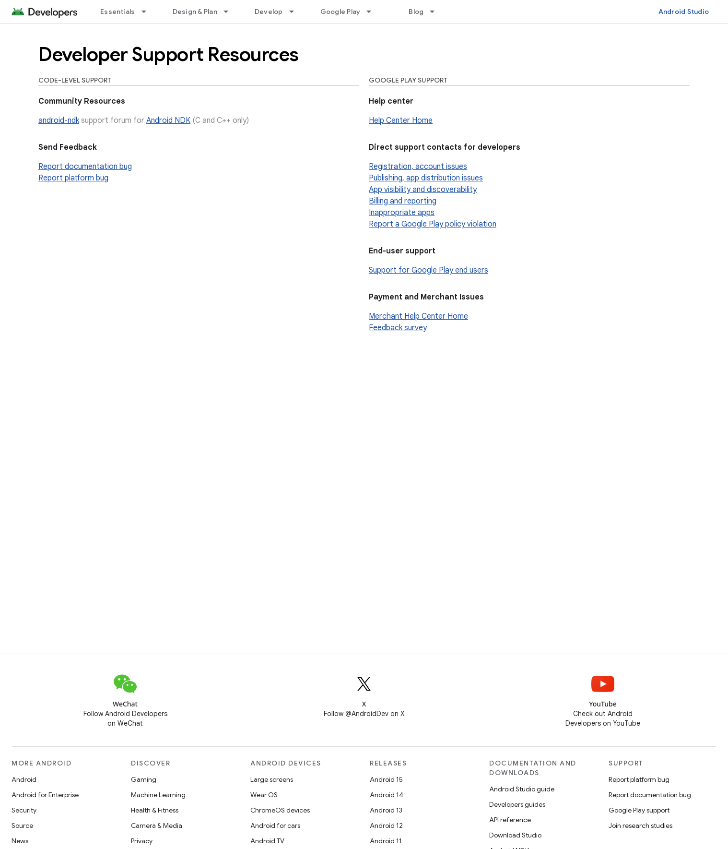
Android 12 (386, 825)
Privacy (142, 841)
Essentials (117, 11)
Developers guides (517, 804)
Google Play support (639, 810)
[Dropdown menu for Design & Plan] (230, 11)
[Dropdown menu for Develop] (296, 11)
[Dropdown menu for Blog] (436, 11)
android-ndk (58, 120)
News (20, 841)
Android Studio (683, 11)
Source (22, 825)
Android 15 (386, 779)
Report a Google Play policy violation (432, 224)
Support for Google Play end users (428, 270)
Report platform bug (73, 178)
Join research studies (640, 825)
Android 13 (386, 810)
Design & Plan (195, 11)
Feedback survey (398, 328)
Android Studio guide (521, 789)
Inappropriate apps (401, 212)
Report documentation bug (85, 166)
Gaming (143, 779)
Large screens (271, 779)
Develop (269, 11)
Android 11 (386, 841)
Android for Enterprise (45, 794)
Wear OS (264, 794)
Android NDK (168, 120)
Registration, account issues (418, 166)
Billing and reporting (402, 201)
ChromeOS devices (280, 810)
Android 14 (386, 794)
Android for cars (275, 825)
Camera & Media (156, 825)
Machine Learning (158, 794)
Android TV (267, 841)
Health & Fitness (154, 810)
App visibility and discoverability (423, 189)
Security (24, 810)
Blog (416, 11)
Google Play (340, 11)
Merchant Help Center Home (418, 316)
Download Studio (515, 835)
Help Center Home (401, 120)
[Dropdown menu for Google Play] (373, 11)
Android (24, 779)
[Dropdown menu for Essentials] (148, 11)
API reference (510, 819)
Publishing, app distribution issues (426, 178)
